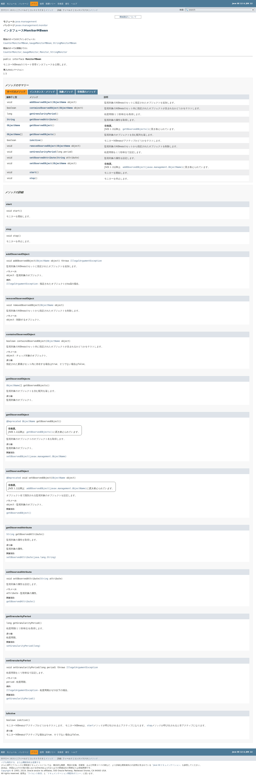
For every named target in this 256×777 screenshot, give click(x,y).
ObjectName (59, 102)
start (33, 172)
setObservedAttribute (43, 157)
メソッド (49, 10)
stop (32, 178)
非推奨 (60, 4)
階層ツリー (51, 4)
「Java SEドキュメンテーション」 (166, 765)
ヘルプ (74, 4)
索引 (67, 4)
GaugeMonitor (31, 52)
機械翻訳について (128, 17)
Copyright (6, 770)
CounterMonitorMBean (15, 43)
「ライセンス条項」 (35, 773)
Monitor (44, 52)
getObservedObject (41, 125)
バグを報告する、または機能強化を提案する (20, 762)
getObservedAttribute (43, 119)
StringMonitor (58, 52)
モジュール (12, 4)
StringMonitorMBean (64, 43)
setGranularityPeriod (43, 151)
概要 (3, 4)
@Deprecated (13, 421)
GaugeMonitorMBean (40, 43)
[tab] (16, 92)
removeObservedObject (43, 146)
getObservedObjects (41, 134)
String (11, 119)
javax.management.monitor (31, 25)
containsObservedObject (44, 108)
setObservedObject (41, 163)
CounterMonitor (12, 52)
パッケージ (23, 4)
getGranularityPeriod (43, 113)
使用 (42, 4)
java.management (26, 21)
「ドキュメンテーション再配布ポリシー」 (64, 773)
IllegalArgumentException (86, 260)
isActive (35, 140)
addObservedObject (41, 102)
